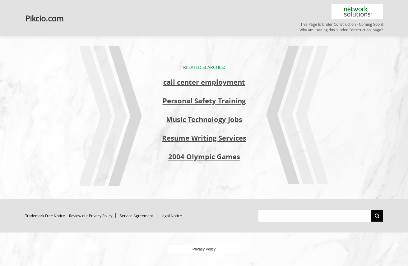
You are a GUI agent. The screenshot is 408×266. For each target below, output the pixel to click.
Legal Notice (171, 215)
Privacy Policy (204, 249)
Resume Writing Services (204, 138)
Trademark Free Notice (45, 215)
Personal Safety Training (204, 101)
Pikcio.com (44, 18)
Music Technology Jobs (204, 119)
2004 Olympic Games (204, 156)
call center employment (204, 82)
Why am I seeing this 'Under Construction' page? (341, 29)
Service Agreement (136, 215)
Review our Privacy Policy (90, 215)
